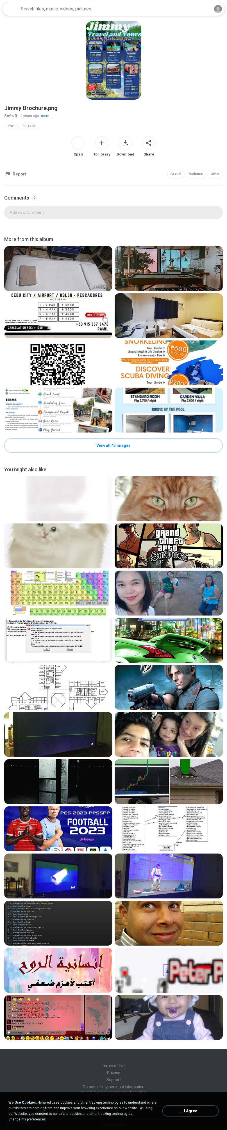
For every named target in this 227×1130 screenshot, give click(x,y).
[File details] (58, 268)
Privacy (113, 1072)
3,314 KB (30, 126)
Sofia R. (11, 116)
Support (113, 1080)
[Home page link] (11, 9)
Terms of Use (114, 1065)
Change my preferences (27, 1119)
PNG (11, 126)
